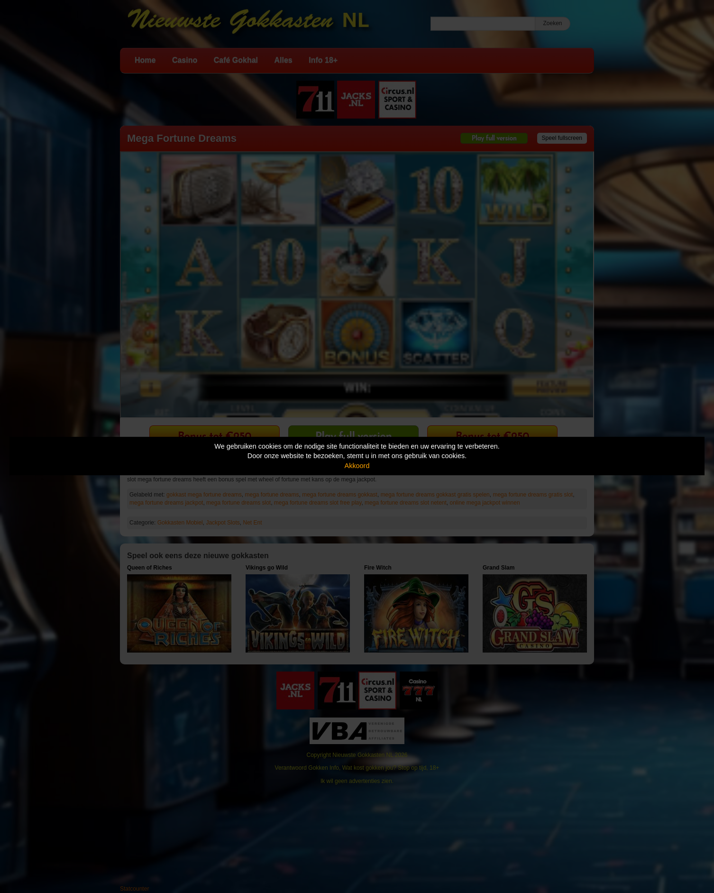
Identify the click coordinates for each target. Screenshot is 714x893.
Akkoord (357, 466)
